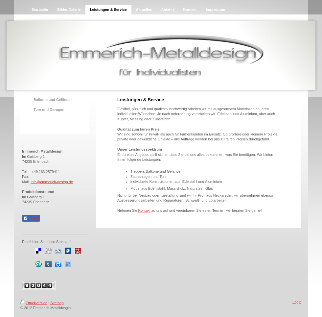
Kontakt (144, 210)
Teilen (31, 218)
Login (296, 302)
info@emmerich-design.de (52, 182)
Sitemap (56, 303)
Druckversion (33, 303)
